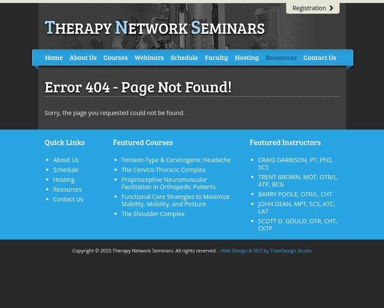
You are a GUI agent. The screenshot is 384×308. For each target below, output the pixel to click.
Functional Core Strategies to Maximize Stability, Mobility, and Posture (176, 200)
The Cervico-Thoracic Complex (164, 170)
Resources (281, 57)
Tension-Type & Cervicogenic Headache (176, 160)
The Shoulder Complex (153, 214)
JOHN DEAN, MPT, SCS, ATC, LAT (296, 207)
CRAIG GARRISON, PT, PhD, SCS (295, 163)
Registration (313, 8)
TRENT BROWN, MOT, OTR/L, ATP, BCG (298, 180)
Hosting (247, 57)
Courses (115, 57)
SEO (257, 250)
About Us (83, 57)
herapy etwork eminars (155, 27)
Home (54, 57)
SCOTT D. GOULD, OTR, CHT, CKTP (297, 224)
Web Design (234, 250)
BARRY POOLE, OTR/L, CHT (295, 194)
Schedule (184, 57)
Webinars (149, 57)
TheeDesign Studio (290, 250)
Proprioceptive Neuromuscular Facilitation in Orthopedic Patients (169, 183)
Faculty (216, 57)
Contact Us (320, 57)
